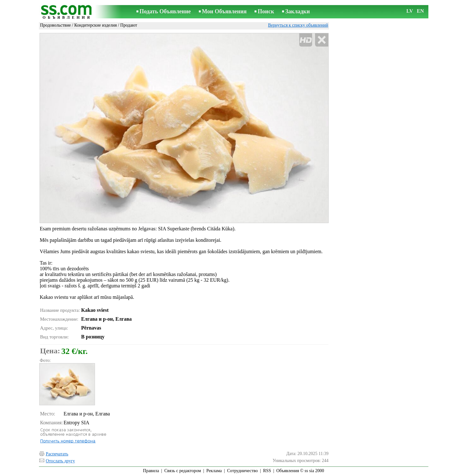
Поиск (266, 11)
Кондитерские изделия (95, 25)
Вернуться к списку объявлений (298, 25)
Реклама (214, 470)
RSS (267, 470)
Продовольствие (55, 25)
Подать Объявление (165, 11)
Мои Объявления (224, 11)
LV (410, 11)
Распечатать (57, 454)
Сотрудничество (242, 470)
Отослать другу (60, 461)
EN (420, 11)
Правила (151, 470)
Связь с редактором (182, 470)
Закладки (297, 11)
